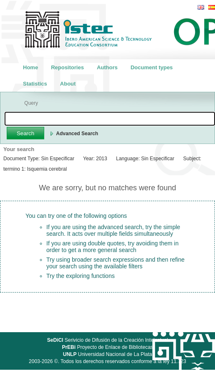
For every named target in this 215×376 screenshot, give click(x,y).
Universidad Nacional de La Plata (107, 354)
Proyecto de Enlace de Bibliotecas (107, 347)
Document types (152, 67)
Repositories (67, 67)
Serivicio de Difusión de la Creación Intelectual (107, 340)
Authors (107, 67)
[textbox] (110, 119)
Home (30, 67)
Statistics (35, 84)
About (68, 84)
